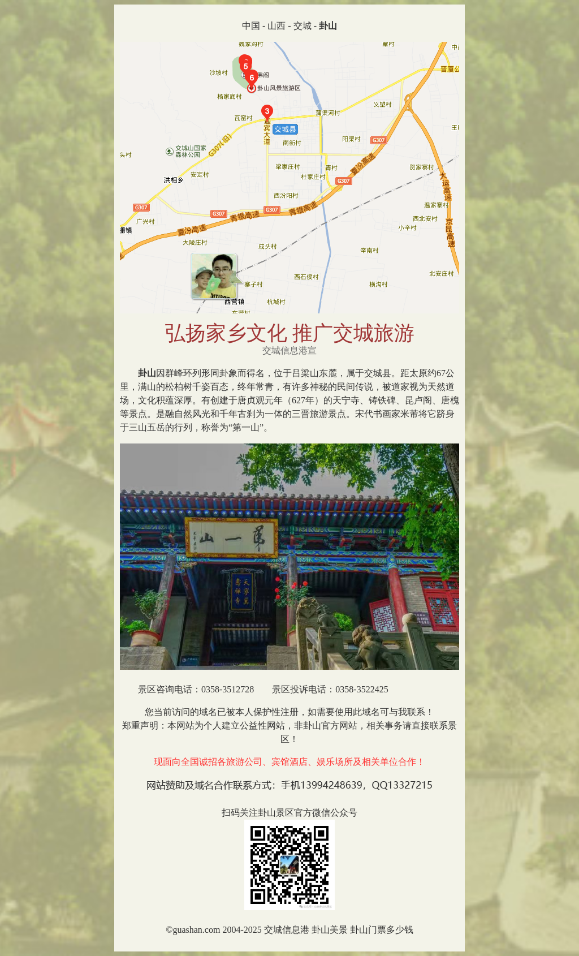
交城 (302, 26)
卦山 (147, 373)
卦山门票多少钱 (381, 930)
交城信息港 (286, 930)
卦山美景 (330, 930)
